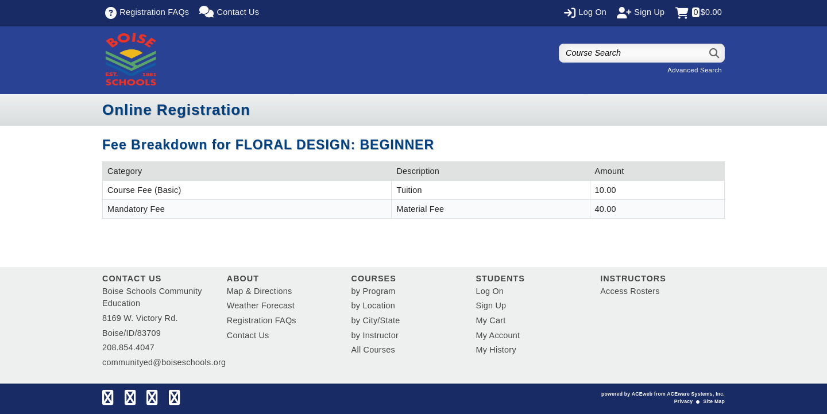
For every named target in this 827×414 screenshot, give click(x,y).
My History (496, 349)
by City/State (375, 320)
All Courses (373, 349)
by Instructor (375, 335)
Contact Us (248, 335)
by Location (373, 305)
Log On (490, 291)
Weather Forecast (261, 305)
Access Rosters (629, 291)
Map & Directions (259, 291)
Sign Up (491, 305)
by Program (373, 291)
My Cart (490, 320)
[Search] (714, 53)
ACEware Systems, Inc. (696, 394)
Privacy (683, 401)
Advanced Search (694, 70)
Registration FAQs (261, 320)
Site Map (714, 401)
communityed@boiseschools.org (164, 362)
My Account (498, 335)
